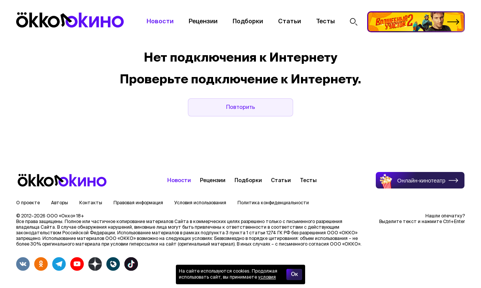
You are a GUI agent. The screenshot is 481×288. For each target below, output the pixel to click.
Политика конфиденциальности (273, 203)
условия (267, 277)
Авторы (59, 203)
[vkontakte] (23, 264)
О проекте (28, 203)
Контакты (90, 203)
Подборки (248, 22)
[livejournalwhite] (113, 264)
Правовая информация (138, 203)
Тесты (325, 22)
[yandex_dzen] (95, 264)
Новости (160, 22)
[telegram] (59, 264)
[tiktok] (131, 264)
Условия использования (200, 203)
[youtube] (77, 264)
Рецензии (203, 22)
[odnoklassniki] (41, 264)
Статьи (289, 22)
